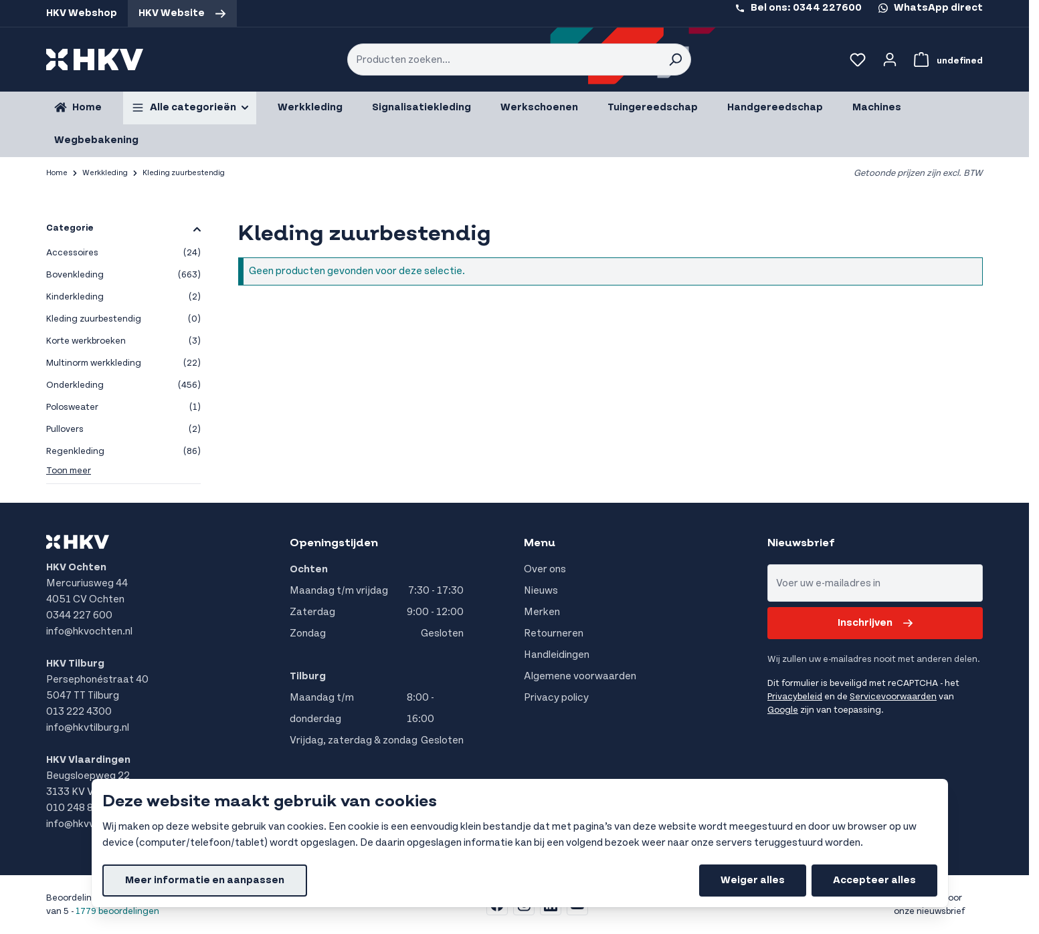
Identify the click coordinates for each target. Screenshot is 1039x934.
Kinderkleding (123, 297)
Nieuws (541, 590)
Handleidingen (556, 655)
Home (57, 172)
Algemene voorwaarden (580, 676)
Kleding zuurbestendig (123, 319)
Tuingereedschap (652, 107)
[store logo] (94, 59)
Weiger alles (753, 880)
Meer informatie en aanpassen (204, 880)
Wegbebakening (96, 140)
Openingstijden (334, 543)
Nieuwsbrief (801, 543)
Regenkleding (123, 452)
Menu (539, 543)
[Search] (675, 59)
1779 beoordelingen (117, 911)
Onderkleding (123, 385)
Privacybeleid (794, 696)
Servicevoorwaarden (893, 696)
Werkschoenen (539, 107)
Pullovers (123, 430)
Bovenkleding (123, 275)
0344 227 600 (79, 615)
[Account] (889, 59)
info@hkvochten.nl (89, 631)
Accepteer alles (874, 880)
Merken (542, 612)
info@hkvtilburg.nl (87, 727)
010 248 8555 (79, 808)
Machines (876, 107)
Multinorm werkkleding (123, 363)
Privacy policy (556, 697)
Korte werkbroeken (123, 341)
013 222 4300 (79, 711)
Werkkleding (310, 107)
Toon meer (68, 470)
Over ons (545, 569)
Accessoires (123, 253)
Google (782, 710)
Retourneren (553, 633)
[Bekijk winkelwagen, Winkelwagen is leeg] (946, 59)
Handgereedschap (775, 107)
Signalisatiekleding (421, 107)
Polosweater (123, 407)
